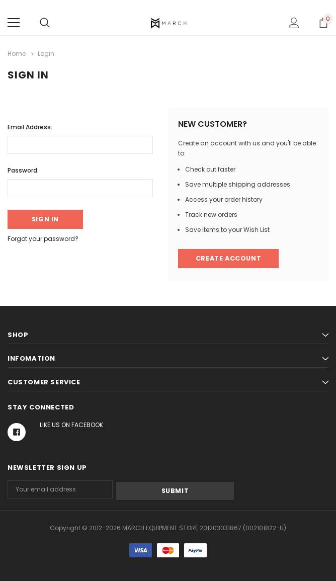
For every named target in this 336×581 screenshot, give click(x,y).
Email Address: (30, 126)
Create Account (228, 258)
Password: (23, 169)
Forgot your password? (43, 238)
